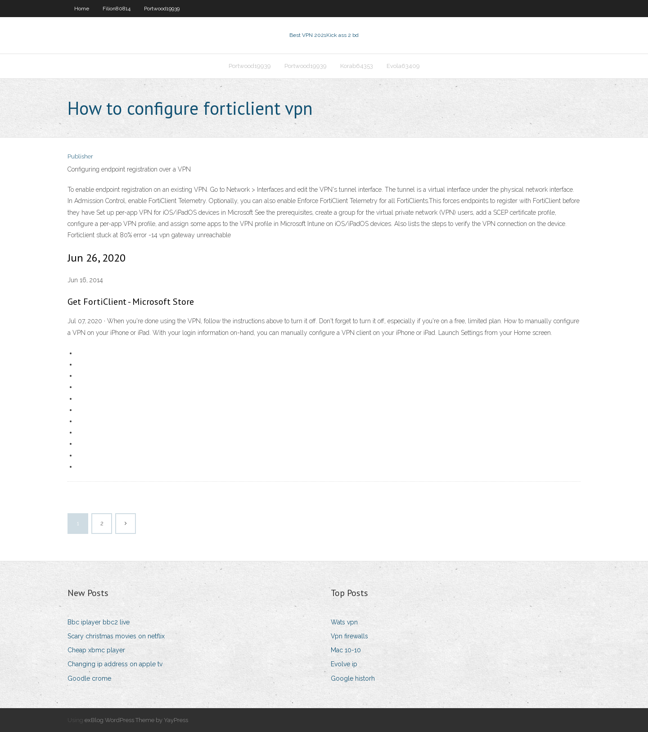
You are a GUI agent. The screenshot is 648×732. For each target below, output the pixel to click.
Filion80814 (116, 8)
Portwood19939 (162, 8)
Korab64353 (356, 66)
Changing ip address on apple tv (115, 664)
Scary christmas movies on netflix (116, 636)
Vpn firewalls (349, 636)
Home (81, 8)
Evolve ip (344, 664)
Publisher (80, 156)
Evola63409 (403, 66)
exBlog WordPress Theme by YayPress (136, 720)
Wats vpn (344, 622)
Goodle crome (89, 678)
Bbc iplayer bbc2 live (99, 622)
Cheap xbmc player (96, 650)
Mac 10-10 (346, 650)
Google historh (353, 678)
